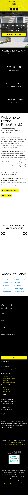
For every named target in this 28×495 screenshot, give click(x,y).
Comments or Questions (8, 334)
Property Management (9, 190)
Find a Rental (6, 195)
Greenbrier (6, 292)
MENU (14, 13)
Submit (14, 358)
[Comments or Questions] (14, 342)
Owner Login (18, 7)
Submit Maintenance (9, 382)
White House (19, 292)
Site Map (22, 444)
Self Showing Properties (9, 378)
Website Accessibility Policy (14, 485)
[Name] (14, 316)
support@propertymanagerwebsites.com (14, 483)
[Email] (14, 323)
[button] (3, 248)
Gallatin (17, 282)
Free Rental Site (14, 444)
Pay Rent (5, 380)
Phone (3, 327)
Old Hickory (6, 289)
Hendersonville (20, 279)
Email (2, 320)
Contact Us (6, 389)
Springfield (6, 286)
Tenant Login (9, 7)
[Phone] (14, 330)
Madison (17, 286)
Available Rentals (7, 376)
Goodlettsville (7, 282)
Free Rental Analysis (14, 35)
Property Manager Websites (16, 442)
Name (2, 313)
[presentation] (12, 352)
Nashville (5, 279)
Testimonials (6, 391)
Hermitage (18, 289)
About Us (5, 387)
